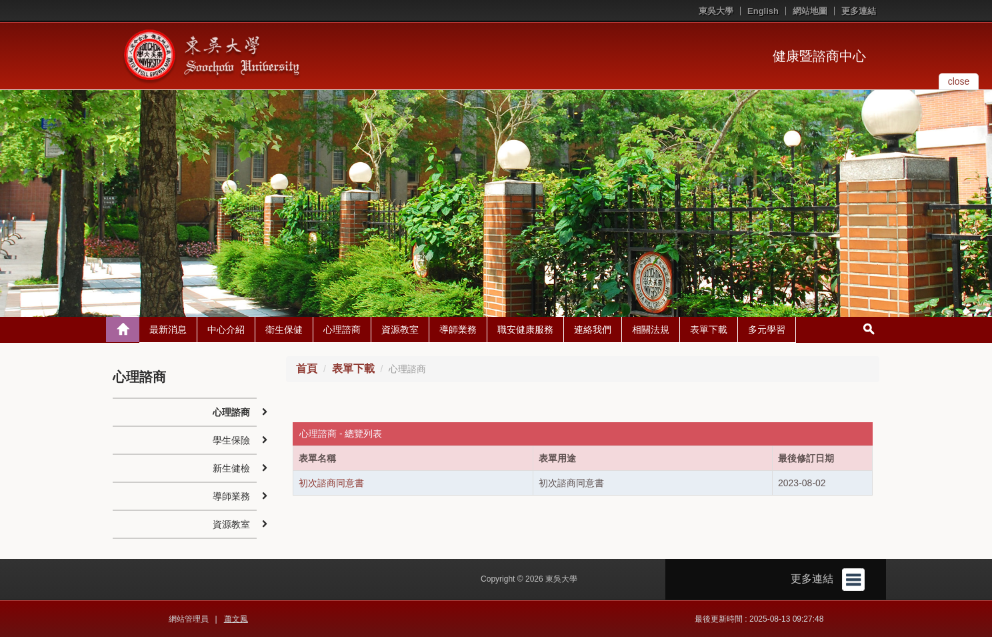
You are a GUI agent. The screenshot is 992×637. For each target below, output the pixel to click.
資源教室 (400, 329)
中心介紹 (226, 329)
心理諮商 (342, 329)
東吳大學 (716, 11)
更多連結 (858, 11)
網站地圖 (810, 11)
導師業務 (458, 329)
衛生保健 (284, 329)
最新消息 (168, 329)
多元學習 (766, 329)
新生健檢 (231, 468)
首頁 (306, 368)
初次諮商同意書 (331, 483)
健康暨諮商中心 (819, 56)
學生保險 (231, 440)
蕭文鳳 (236, 619)
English (763, 11)
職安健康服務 (525, 329)
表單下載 (708, 329)
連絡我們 (592, 329)
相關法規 (650, 329)
